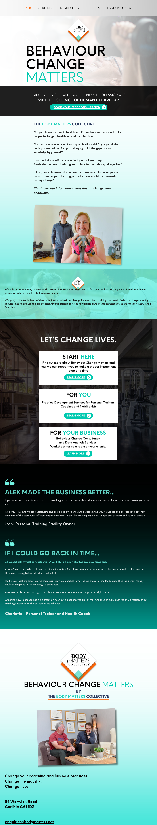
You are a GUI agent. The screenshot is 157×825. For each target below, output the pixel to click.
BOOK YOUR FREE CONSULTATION (77, 108)
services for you (71, 8)
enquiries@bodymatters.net (29, 821)
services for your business (112, 8)
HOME (27, 8)
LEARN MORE (75, 460)
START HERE (45, 8)
